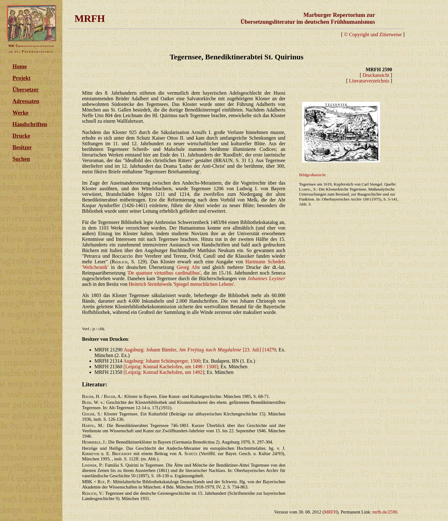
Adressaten (25, 101)
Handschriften (29, 124)
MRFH (330, 511)
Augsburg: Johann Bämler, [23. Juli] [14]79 (200, 349)
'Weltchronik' (95, 267)
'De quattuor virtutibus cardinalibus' (163, 272)
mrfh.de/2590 (385, 511)
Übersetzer (25, 90)
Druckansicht (376, 75)
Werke (20, 113)
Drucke (21, 136)
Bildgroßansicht (312, 174)
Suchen (21, 159)
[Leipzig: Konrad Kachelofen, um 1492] (163, 372)
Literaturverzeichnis (369, 80)
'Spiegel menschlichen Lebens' (203, 284)
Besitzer (22, 147)
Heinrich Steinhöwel (149, 284)
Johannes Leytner (266, 278)
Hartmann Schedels (265, 261)
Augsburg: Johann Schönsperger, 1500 (161, 361)
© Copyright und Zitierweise (373, 34)
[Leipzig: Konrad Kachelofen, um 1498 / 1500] (170, 366)
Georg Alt (187, 267)
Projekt (21, 78)
